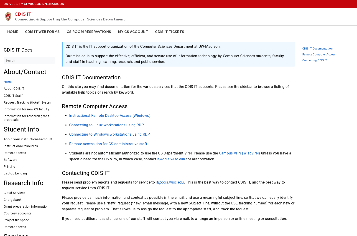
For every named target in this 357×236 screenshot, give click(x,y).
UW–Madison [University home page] (34, 4)
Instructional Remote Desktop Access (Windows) (109, 115)
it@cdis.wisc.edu (171, 159)
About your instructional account (28, 139)
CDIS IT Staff (13, 95)
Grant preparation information (26, 206)
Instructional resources (21, 146)
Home (12, 32)
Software (10, 159)
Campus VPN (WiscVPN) (239, 153)
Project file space (16, 220)
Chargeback (12, 199)
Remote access (15, 153)
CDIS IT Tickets (169, 32)
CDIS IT (23, 14)
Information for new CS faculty (26, 109)
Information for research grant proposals (26, 118)
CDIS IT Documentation (317, 48)
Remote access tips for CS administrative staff (108, 144)
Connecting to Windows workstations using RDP (109, 134)
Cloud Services (14, 193)
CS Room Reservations (89, 32)
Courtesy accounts (18, 213)
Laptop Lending (15, 173)
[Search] (29, 60)
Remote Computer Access (319, 54)
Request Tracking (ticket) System (28, 102)
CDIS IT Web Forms (42, 32)
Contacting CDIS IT (314, 60)
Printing (9, 166)
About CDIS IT (14, 88)
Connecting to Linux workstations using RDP (106, 125)
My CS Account (133, 32)
